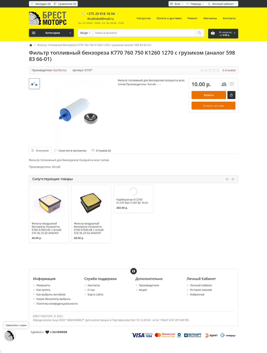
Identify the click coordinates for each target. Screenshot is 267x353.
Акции (143, 290)
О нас (91, 290)
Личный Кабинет (201, 285)
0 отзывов (229, 70)
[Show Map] (133, 271)
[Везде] (85, 33)
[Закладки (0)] (40, 3)
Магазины (210, 18)
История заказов (201, 290)
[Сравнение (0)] (65, 3)
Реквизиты (43, 285)
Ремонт (192, 18)
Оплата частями (213, 105)
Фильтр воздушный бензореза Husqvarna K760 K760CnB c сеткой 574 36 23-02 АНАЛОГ (46, 228)
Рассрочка (144, 18)
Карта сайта (95, 294)
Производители (149, 285)
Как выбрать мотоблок (50, 294)
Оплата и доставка (169, 18)
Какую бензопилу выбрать (53, 299)
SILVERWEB (59, 332)
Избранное (197, 294)
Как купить (43, 290)
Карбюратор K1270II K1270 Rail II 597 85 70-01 (132, 201)
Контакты (229, 18)
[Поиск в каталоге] (144, 33)
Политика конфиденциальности (57, 303)
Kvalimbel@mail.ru (100, 19)
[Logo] (47, 18)
